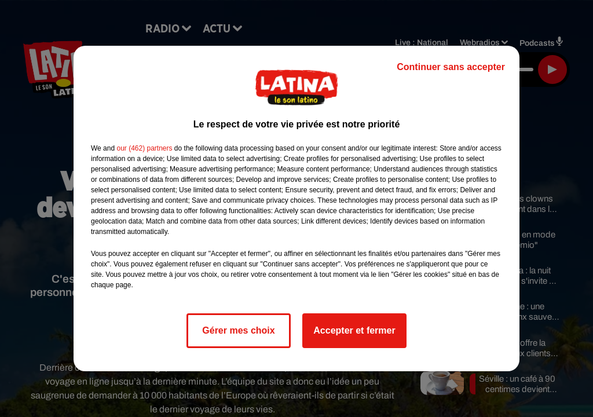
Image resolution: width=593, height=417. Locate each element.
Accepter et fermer (354, 330)
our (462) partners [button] (144, 148)
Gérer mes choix (238, 330)
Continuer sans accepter (451, 67)
